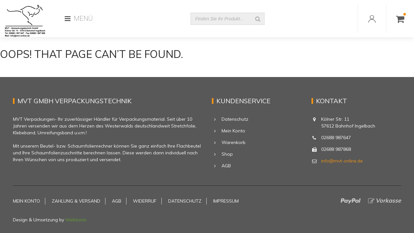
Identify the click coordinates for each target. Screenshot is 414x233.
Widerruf (145, 201)
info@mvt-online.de (342, 161)
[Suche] (257, 19)
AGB (226, 166)
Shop (227, 154)
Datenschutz (235, 119)
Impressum (226, 201)
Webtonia (75, 220)
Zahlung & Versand (76, 201)
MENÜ (79, 18)
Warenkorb (233, 142)
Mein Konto (233, 131)
